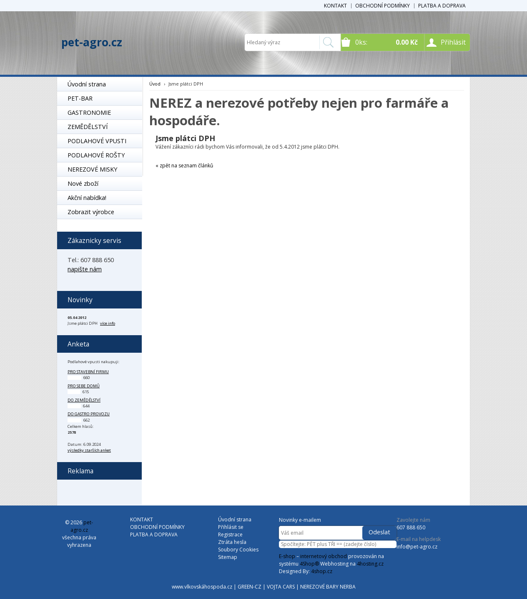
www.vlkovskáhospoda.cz (202, 586)
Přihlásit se (230, 527)
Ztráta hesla (232, 542)
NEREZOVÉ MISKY (92, 169)
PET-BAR (80, 98)
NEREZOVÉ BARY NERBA (328, 586)
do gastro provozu (89, 414)
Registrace (230, 534)
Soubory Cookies (238, 549)
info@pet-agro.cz (417, 546)
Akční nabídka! (87, 198)
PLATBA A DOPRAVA (442, 5)
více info (107, 323)
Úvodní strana (87, 84)
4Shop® (309, 563)
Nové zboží (83, 183)
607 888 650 (411, 527)
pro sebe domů (84, 386)
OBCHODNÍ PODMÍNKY (382, 5)
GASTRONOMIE (89, 112)
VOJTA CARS (281, 586)
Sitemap (227, 557)
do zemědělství (84, 400)
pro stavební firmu (88, 371)
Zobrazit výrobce (91, 212)
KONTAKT (335, 5)
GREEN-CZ (249, 586)
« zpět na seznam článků (184, 165)
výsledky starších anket (89, 450)
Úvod (155, 84)
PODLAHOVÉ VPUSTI (97, 141)
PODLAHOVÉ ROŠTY (96, 155)
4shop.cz (321, 571)
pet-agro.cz (91, 42)
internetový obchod (323, 556)
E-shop (287, 556)
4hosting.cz (370, 563)
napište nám (85, 269)
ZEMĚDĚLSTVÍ (88, 127)
